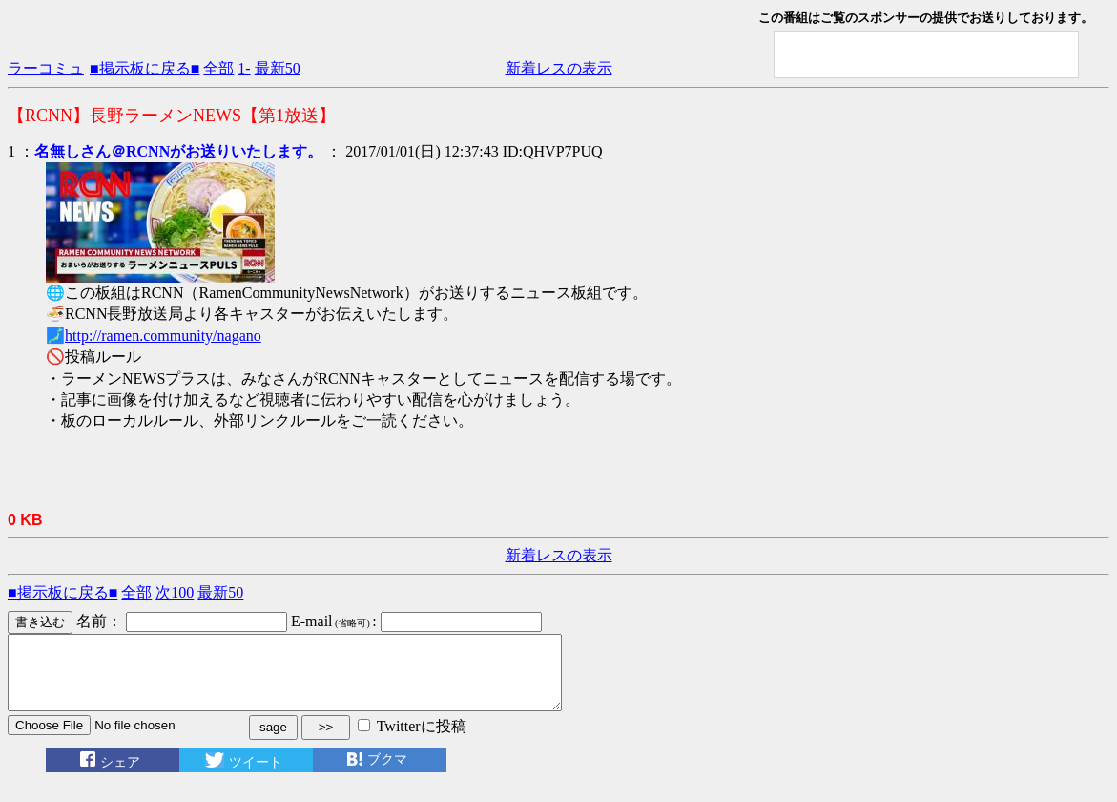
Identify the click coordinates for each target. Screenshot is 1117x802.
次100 (174, 592)
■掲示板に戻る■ (144, 68)
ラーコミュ (46, 68)
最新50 (277, 68)
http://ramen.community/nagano (163, 335)
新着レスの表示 (559, 68)
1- (244, 68)
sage (273, 741)
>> (326, 741)
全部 (218, 68)
